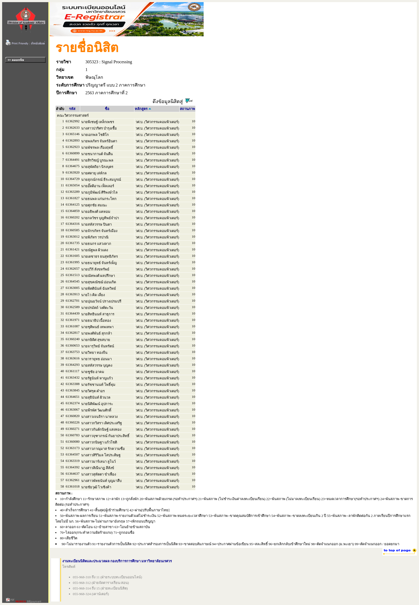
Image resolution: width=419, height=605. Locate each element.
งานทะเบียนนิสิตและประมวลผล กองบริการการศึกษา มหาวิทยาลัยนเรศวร (117, 561)
